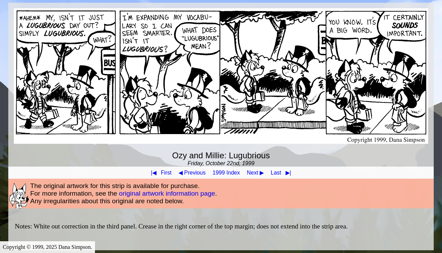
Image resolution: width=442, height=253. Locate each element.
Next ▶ (255, 173)
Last (282, 172)
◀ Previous (192, 173)
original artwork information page (167, 193)
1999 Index (226, 173)
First (160, 172)
